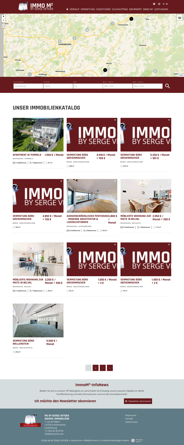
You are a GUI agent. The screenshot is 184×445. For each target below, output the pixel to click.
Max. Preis (138, 82)
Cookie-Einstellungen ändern (115, 440)
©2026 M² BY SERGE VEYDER (54, 440)
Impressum (76, 440)
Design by (136, 440)
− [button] (3, 20)
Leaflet (181, 75)
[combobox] (28, 86)
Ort (75, 82)
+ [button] (3, 16)
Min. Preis (108, 82)
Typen (46, 82)
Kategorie (19, 82)
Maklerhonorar (91, 440)
